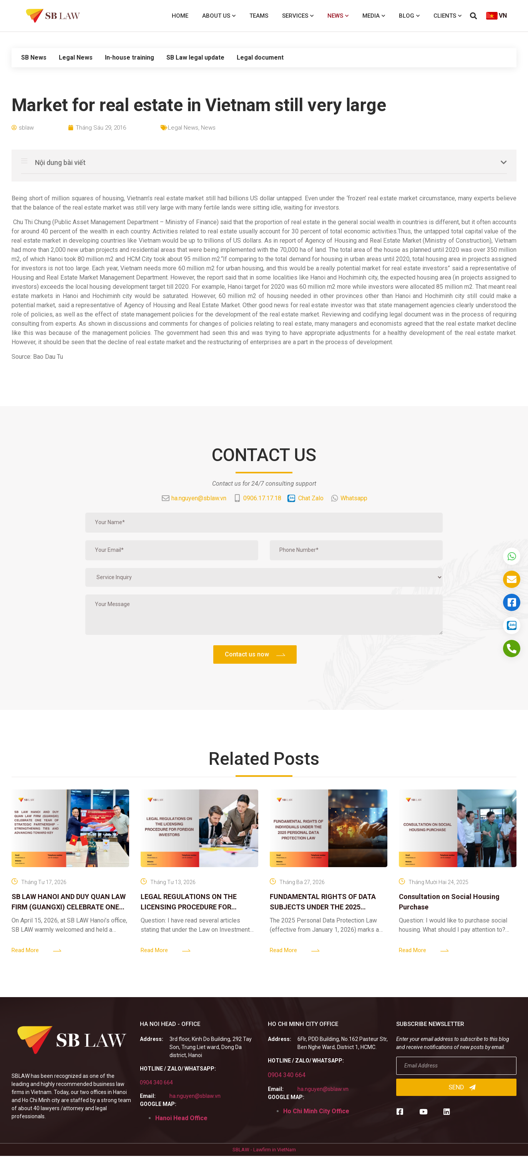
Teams (258, 15)
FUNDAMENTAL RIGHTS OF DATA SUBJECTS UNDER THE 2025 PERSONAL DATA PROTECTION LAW (327, 907)
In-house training (129, 57)
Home (180, 15)
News (338, 16)
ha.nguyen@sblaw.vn (195, 1096)
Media (373, 16)
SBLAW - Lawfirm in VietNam (264, 1149)
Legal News (76, 57)
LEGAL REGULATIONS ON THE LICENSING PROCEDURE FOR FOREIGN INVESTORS (189, 907)
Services (298, 16)
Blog (409, 16)
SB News (33, 57)
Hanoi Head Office (181, 1118)
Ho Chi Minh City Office (316, 1111)
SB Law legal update (195, 57)
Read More (25, 950)
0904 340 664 (156, 1082)
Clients (447, 16)
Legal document (260, 57)
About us (219, 16)
